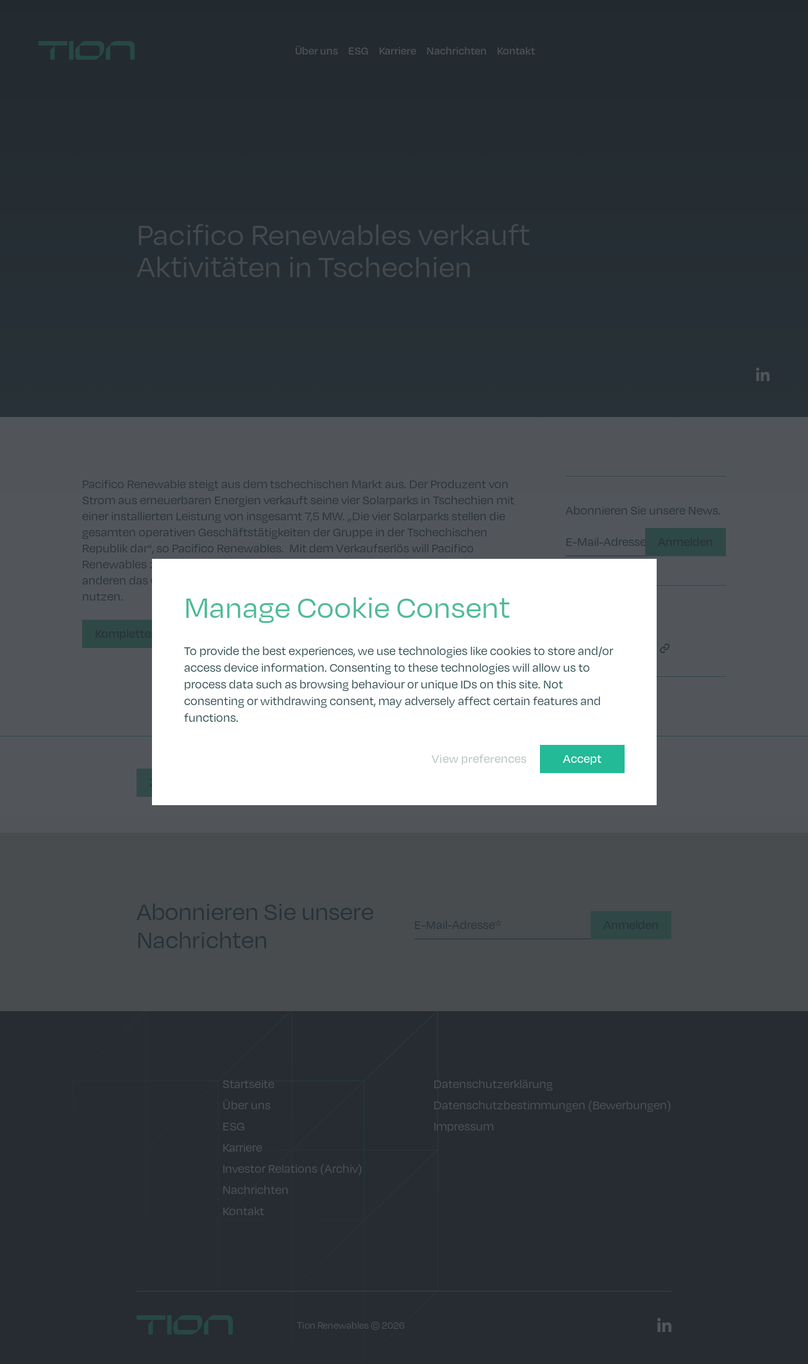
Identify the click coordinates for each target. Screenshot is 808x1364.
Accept (582, 758)
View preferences (479, 758)
